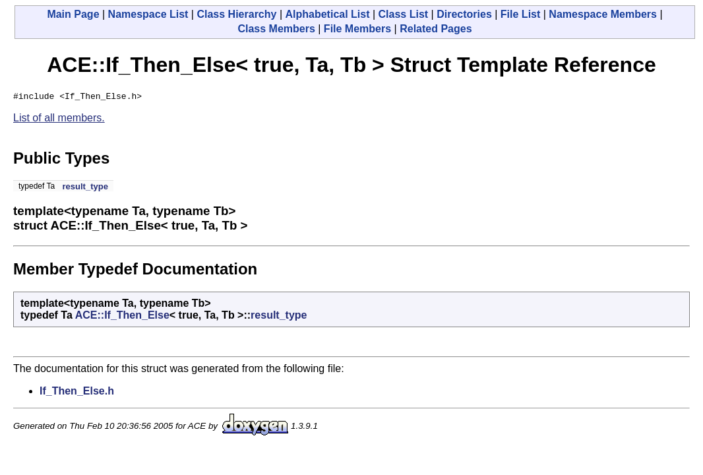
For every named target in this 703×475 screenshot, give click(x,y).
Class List (404, 14)
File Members (357, 28)
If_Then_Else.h (77, 392)
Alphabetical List (327, 14)
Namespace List (148, 14)
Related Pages (436, 28)
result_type (85, 188)
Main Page (73, 14)
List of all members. (59, 119)
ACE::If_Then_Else (122, 317)
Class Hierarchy (236, 14)
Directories (464, 14)
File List (520, 14)
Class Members (276, 28)
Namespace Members (603, 14)
